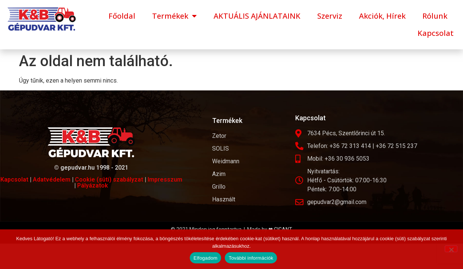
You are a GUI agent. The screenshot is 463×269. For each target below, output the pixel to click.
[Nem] (451, 248)
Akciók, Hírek (382, 16)
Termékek (174, 16)
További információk (251, 258)
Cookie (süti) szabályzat (109, 179)
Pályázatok (92, 185)
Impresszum (165, 179)
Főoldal (121, 16)
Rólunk (434, 16)
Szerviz (329, 16)
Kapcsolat (436, 33)
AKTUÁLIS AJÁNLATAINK (257, 16)
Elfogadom (205, 258)
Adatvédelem (51, 179)
